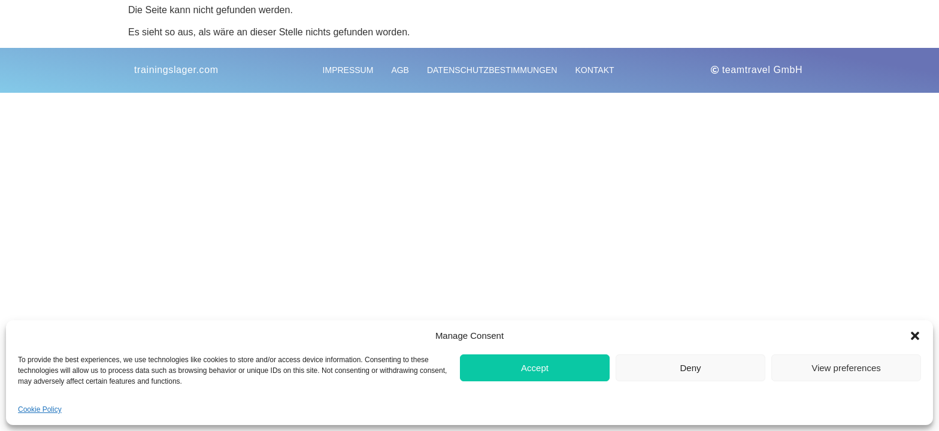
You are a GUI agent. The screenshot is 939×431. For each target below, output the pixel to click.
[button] (915, 336)
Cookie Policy (40, 409)
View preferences (846, 368)
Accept (535, 368)
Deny (690, 368)
